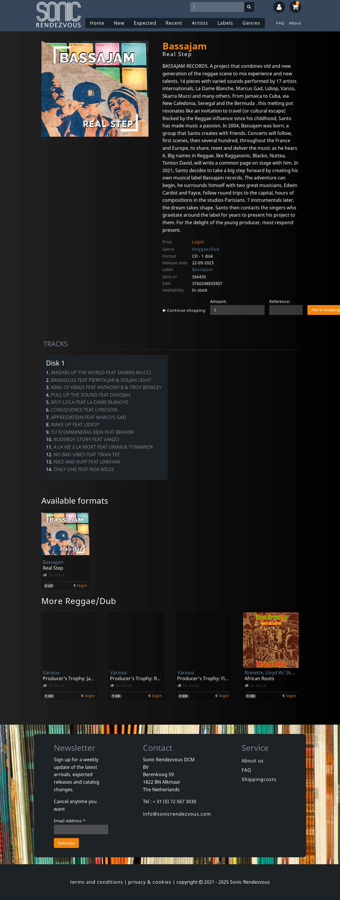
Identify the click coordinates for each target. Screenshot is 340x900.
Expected (145, 23)
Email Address (70, 821)
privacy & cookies (149, 882)
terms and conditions (96, 882)
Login (198, 242)
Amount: (218, 301)
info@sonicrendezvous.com (177, 814)
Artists (200, 23)
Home (97, 23)
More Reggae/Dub (78, 600)
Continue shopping (184, 310)
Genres (251, 23)
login (82, 585)
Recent (174, 23)
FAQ (280, 23)
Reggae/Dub (206, 249)
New (119, 23)
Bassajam (202, 269)
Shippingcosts (259, 779)
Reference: (279, 301)
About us (253, 761)
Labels (225, 23)
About (295, 23)
